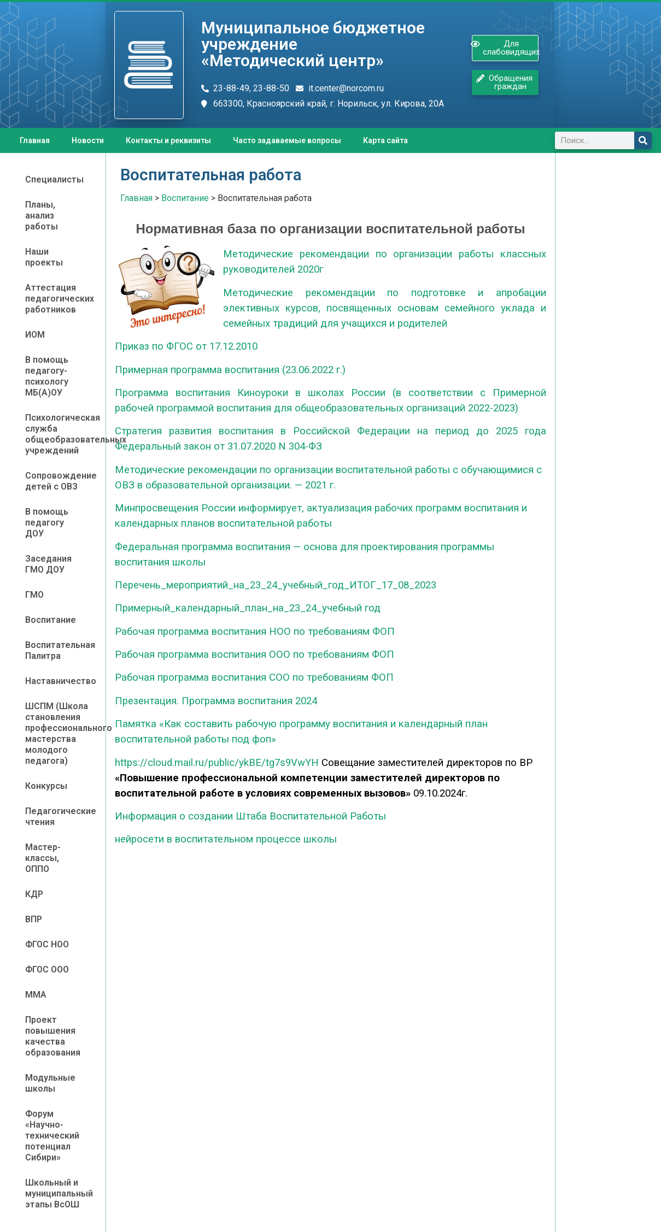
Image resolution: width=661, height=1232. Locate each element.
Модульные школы (50, 1083)
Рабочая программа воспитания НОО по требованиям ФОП (255, 632)
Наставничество (58, 681)
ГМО (34, 595)
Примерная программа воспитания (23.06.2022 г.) (230, 370)
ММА (35, 994)
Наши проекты (44, 257)
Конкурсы (46, 786)
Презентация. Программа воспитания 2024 (216, 701)
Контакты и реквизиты (168, 140)
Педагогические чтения (58, 816)
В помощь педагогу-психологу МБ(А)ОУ (46, 376)
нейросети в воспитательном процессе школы (226, 839)
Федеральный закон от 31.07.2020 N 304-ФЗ (218, 446)
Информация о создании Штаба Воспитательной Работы (250, 816)
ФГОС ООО (47, 969)
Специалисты (54, 179)
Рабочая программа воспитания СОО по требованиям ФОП (254, 677)
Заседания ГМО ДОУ (48, 564)
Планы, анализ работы (41, 215)
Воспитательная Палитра (58, 650)
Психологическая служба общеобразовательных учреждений (58, 434)
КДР (34, 894)
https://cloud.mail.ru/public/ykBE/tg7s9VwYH (217, 763)
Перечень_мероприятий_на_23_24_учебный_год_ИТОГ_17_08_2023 (275, 585)
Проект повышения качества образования (52, 1036)
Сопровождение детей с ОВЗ (58, 481)
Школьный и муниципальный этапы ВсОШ (58, 1193)
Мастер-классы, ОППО (43, 858)
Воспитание (50, 620)
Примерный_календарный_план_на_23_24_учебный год (248, 608)
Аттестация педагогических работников (58, 298)
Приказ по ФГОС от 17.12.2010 (186, 346)
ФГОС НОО (47, 944)
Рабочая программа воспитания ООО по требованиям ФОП (254, 655)
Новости (88, 140)
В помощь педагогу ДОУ (46, 522)
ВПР (33, 919)
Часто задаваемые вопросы (287, 140)
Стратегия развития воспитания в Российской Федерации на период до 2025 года (330, 431)
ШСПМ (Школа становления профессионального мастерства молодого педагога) (58, 733)
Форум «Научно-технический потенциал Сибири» (52, 1136)
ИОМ (35, 334)
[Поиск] (643, 140)
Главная (35, 140)
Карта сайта (385, 140)
